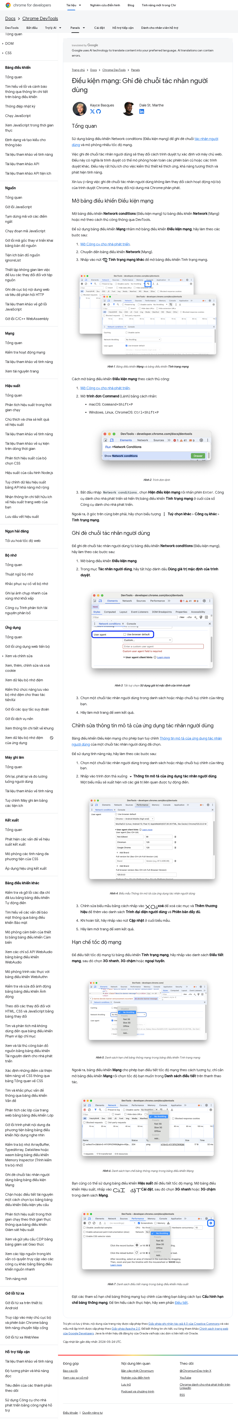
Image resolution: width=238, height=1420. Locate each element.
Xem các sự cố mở (75, 1378)
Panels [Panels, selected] (75, 28)
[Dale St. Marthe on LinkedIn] (141, 112)
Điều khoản (70, 1412)
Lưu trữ (126, 1384)
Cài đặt (99, 28)
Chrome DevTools (40, 18)
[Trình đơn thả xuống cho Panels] (85, 27)
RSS (182, 1395)
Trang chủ (78, 70)
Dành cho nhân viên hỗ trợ (159, 28)
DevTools (12, 28)
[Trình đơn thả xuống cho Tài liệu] (81, 5)
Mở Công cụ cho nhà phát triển (105, 244)
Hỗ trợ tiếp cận (123, 28)
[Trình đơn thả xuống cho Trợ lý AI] (61, 27)
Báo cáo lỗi (70, 1371)
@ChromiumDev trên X (195, 1371)
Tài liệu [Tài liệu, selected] (71, 5)
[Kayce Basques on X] (92, 112)
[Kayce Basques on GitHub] (98, 112)
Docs (10, 18)
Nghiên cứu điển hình (105, 5)
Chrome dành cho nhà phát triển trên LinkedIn (205, 1386)
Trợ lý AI (50, 28)
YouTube (185, 1378)
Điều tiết (181, 1303)
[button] (28, 43)
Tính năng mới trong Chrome (162, 5)
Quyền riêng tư (92, 1412)
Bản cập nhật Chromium (137, 1371)
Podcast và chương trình (137, 1391)
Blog (131, 5)
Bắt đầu (31, 28)
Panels (135, 70)
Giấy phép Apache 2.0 (126, 1329)
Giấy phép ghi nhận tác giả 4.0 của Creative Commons (184, 1324)
